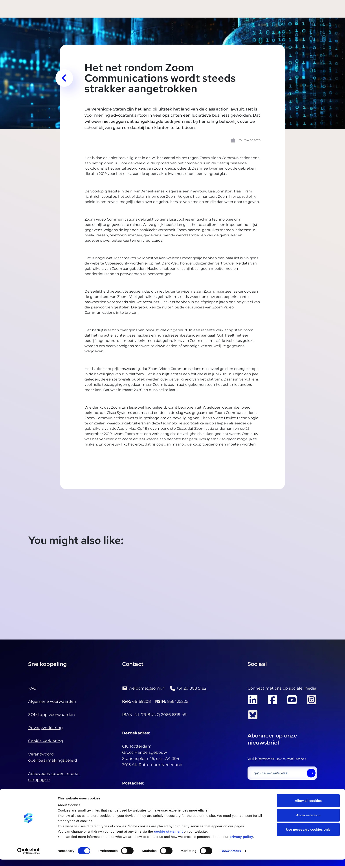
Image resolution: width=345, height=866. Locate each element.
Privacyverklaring (45, 727)
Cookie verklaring (45, 741)
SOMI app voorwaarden (51, 714)
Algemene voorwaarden (52, 701)
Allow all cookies (308, 807)
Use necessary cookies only (308, 836)
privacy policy (241, 843)
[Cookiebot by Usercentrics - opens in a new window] (28, 857)
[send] (311, 773)
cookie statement (168, 838)
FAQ (32, 688)
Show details (231, 857)
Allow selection (308, 821)
